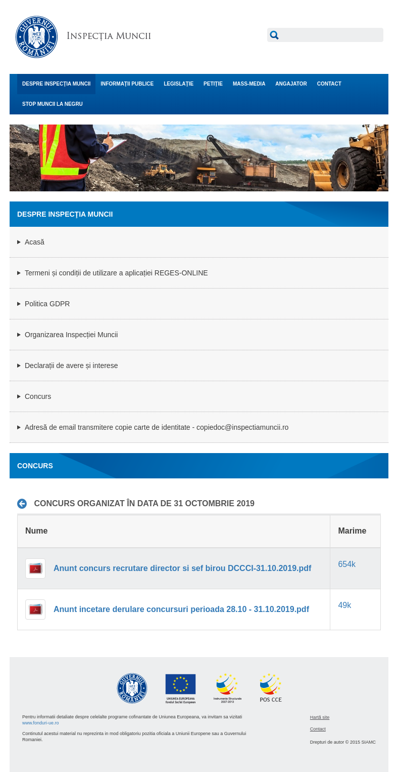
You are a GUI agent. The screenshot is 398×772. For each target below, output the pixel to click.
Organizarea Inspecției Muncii (71, 335)
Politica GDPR (47, 304)
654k (347, 564)
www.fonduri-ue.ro (40, 722)
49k (344, 605)
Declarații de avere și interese (71, 365)
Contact (318, 729)
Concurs (38, 396)
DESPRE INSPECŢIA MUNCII (56, 84)
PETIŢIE (213, 84)
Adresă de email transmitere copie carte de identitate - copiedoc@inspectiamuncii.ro (156, 427)
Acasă (34, 242)
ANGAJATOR (291, 84)
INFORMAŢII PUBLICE (127, 84)
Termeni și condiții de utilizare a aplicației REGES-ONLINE (116, 273)
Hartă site (320, 717)
